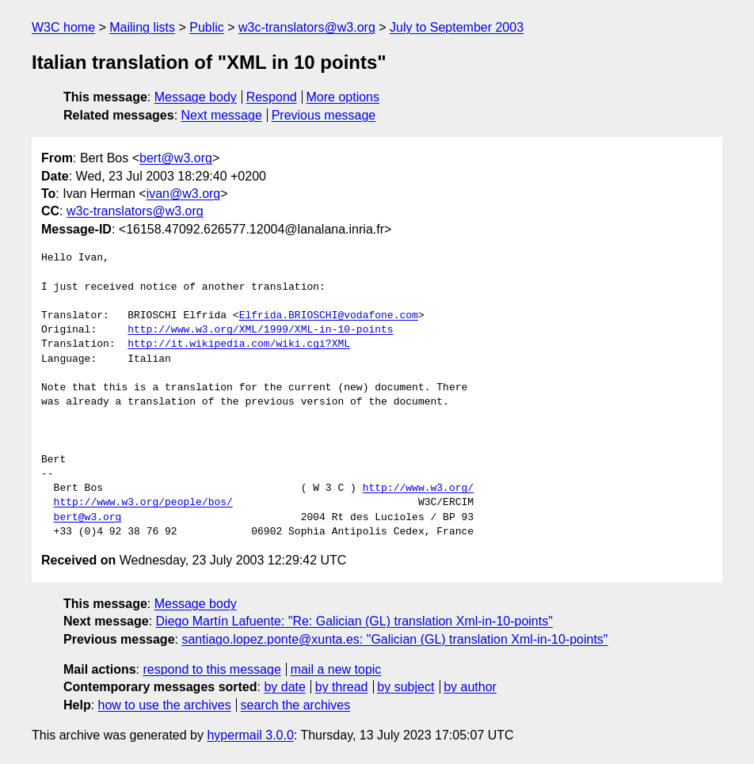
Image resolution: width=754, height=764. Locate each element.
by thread (341, 687)
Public (206, 27)
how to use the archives (164, 705)
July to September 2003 (457, 27)
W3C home (63, 27)
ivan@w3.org (184, 193)
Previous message (324, 115)
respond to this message (211, 669)
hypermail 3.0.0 (250, 735)
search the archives (296, 705)
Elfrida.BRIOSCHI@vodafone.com (328, 316)
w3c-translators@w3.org (306, 27)
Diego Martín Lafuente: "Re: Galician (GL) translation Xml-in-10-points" (354, 621)
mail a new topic (336, 669)
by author (470, 687)
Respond (271, 97)
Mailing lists (142, 27)
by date (284, 687)
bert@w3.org (175, 158)
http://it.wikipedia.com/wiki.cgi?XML (239, 344)
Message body (195, 97)
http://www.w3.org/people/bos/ (143, 503)
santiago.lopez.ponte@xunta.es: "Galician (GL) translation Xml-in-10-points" (394, 639)
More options (343, 97)
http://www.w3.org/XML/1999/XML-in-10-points (260, 330)
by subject (405, 687)
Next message (221, 115)
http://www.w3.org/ (418, 488)
